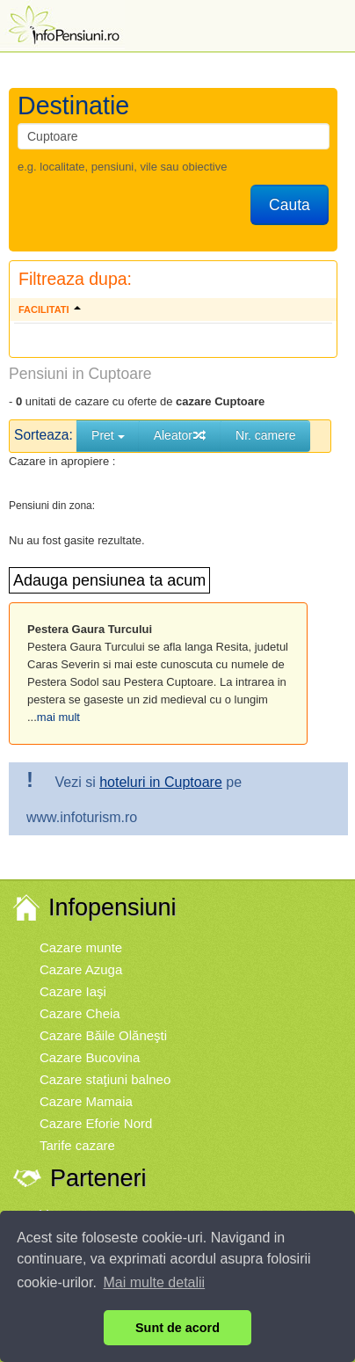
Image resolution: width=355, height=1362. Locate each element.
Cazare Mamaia (86, 1101)
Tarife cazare (77, 1145)
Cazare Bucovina (90, 1057)
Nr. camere (265, 435)
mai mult (58, 717)
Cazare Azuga (81, 969)
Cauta (289, 205)
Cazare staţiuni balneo (105, 1079)
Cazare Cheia (80, 1013)
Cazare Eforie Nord (96, 1123)
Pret (108, 435)
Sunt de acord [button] (177, 1328)
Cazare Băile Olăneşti (103, 1035)
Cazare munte (81, 947)
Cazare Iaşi (73, 991)
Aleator (180, 435)
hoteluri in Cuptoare (160, 782)
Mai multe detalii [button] (155, 1282)
